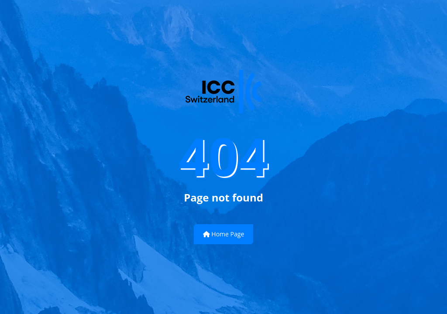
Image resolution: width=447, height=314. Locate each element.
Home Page (223, 234)
